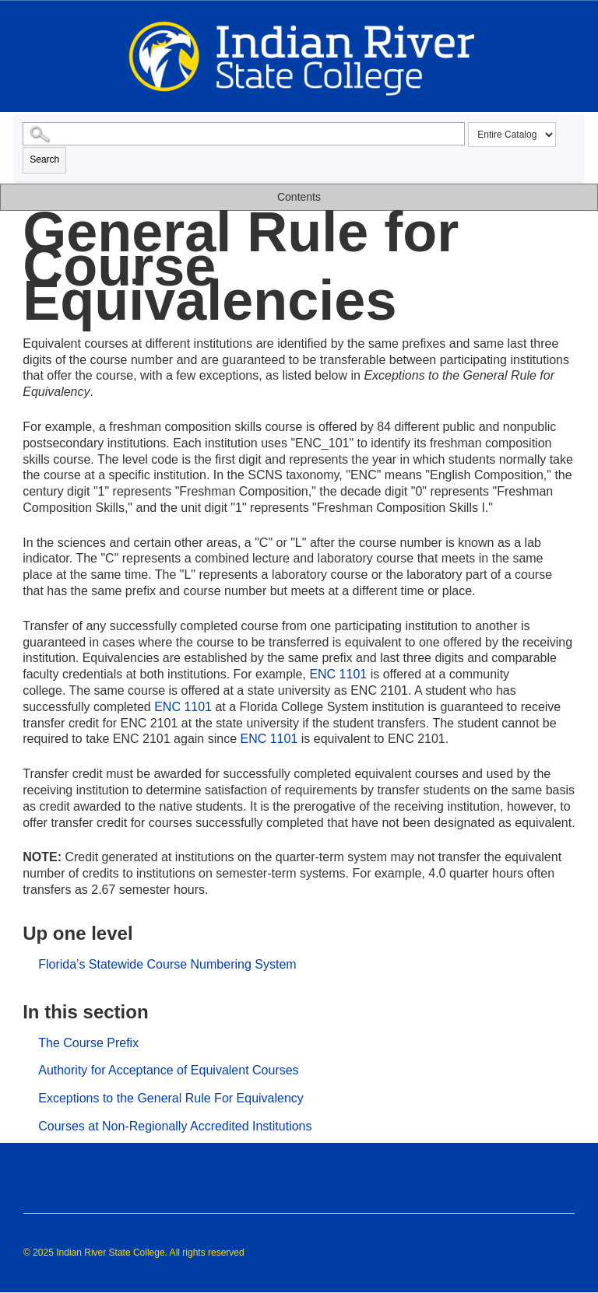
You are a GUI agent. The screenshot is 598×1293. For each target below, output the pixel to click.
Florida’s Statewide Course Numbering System (167, 964)
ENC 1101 (338, 674)
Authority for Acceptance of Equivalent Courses (168, 1070)
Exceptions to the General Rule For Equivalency (171, 1098)
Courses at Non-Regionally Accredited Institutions (174, 1126)
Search (44, 159)
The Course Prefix (88, 1042)
